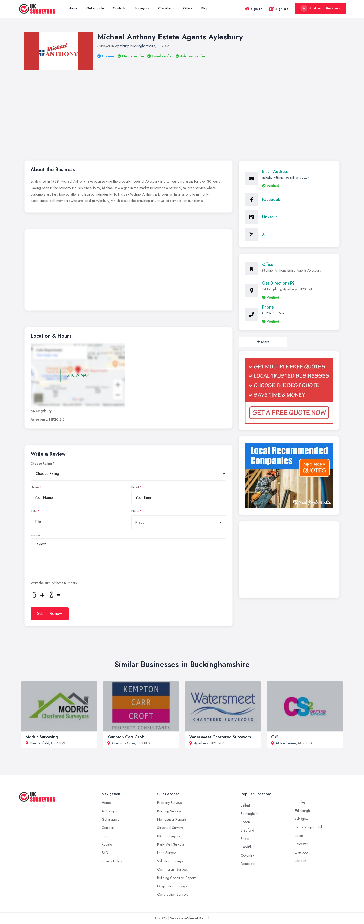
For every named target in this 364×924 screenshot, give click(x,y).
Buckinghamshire (142, 46)
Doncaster (248, 863)
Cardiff (246, 846)
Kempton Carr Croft (126, 737)
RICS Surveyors (168, 836)
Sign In (253, 8)
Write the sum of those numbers (54, 582)
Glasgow (301, 818)
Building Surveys (169, 811)
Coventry (247, 855)
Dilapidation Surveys (172, 886)
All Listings (109, 811)
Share (263, 341)
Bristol (245, 838)
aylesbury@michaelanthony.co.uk (285, 177)
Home (73, 8)
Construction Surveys (172, 894)
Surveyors (142, 8)
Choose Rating (41, 463)
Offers (187, 8)
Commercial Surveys (172, 869)
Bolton (245, 821)
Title (34, 511)
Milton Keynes (286, 743)
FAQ (105, 852)
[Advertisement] (182, 108)
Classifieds (166, 8)
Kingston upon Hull (309, 827)
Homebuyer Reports (171, 819)
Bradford (247, 830)
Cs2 (274, 737)
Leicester (301, 843)
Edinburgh (302, 810)
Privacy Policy (112, 861)
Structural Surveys (170, 827)
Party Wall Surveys (170, 844)
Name (35, 487)
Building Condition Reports (176, 877)
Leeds (299, 835)
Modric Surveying (42, 737)
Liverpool (301, 852)
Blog (204, 8)
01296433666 (273, 313)
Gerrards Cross (123, 743)
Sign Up (278, 8)
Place (135, 511)
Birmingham (249, 813)
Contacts (119, 8)
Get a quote (95, 8)
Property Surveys (169, 802)
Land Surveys (166, 852)
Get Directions (278, 283)
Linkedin (270, 217)
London (300, 860)
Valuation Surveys (170, 861)
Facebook (271, 199)
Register (107, 844)
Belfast (245, 805)
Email (135, 487)
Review (35, 535)
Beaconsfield (39, 743)
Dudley (300, 802)
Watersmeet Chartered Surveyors (220, 737)
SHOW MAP (78, 375)
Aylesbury (121, 46)
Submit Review (49, 614)
